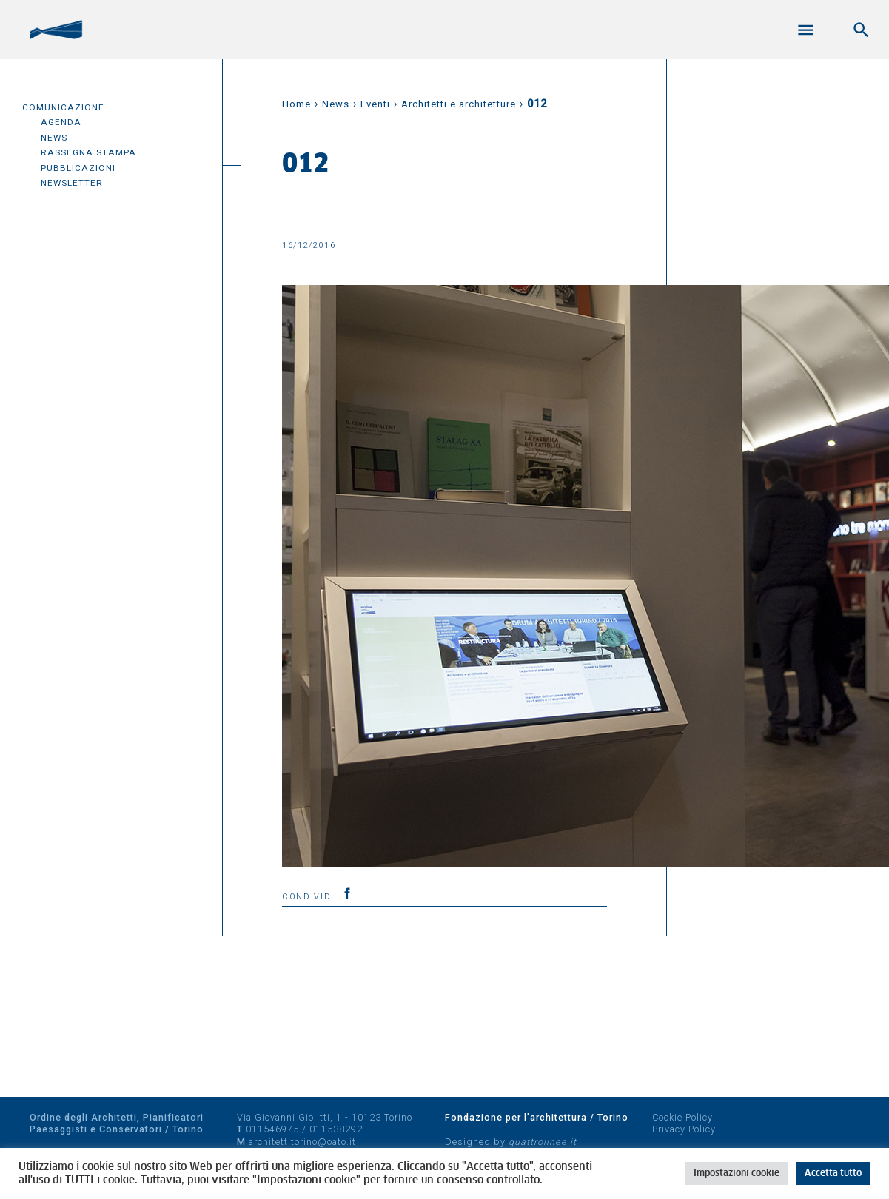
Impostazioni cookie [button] (736, 1173)
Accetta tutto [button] (833, 1173)
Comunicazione (63, 107)
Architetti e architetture (458, 104)
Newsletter (72, 183)
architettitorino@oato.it (302, 1141)
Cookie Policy (682, 1117)
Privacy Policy (684, 1129)
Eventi (375, 104)
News (54, 137)
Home (296, 104)
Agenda (61, 122)
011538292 (336, 1129)
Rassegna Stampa (88, 152)
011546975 (272, 1129)
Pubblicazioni (78, 168)
